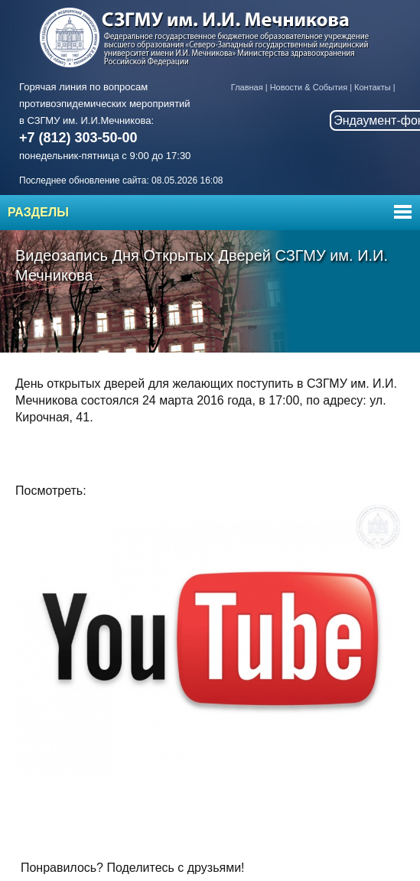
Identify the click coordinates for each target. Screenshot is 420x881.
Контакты (372, 87)
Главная (247, 87)
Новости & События (308, 87)
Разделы (38, 212)
